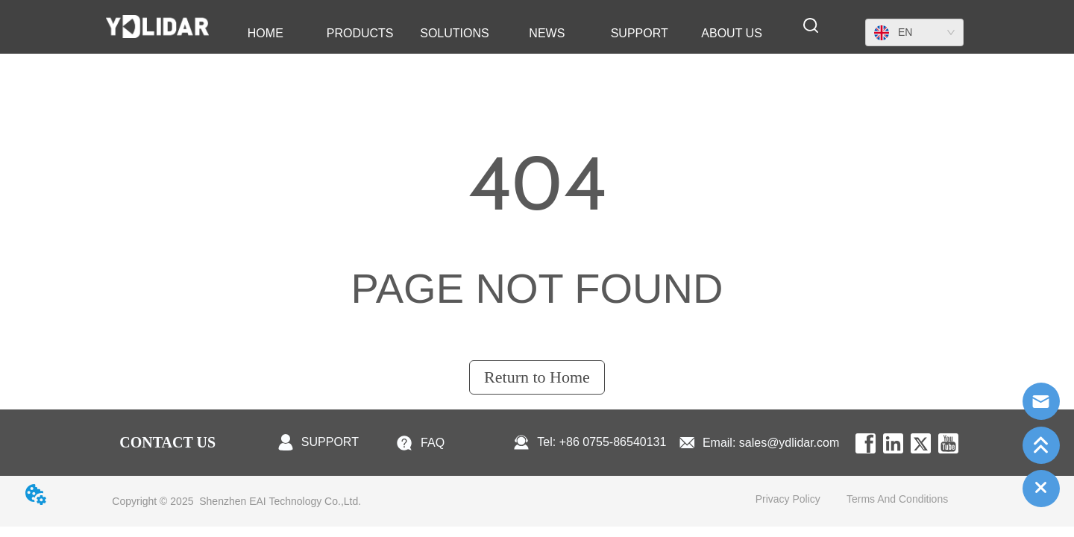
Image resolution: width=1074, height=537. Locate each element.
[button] (360, 33)
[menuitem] (360, 33)
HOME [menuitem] (265, 33)
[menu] (498, 33)
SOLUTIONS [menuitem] (454, 33)
